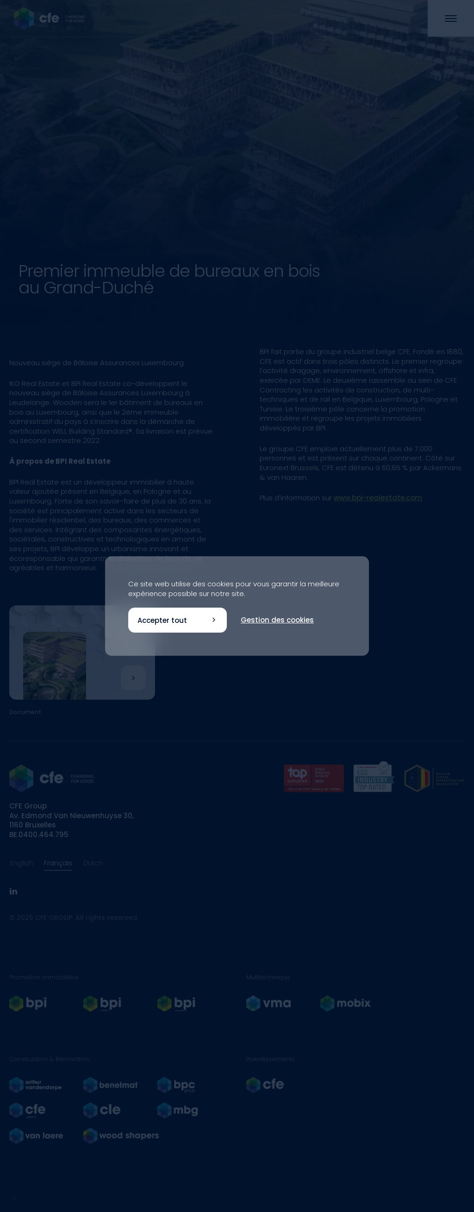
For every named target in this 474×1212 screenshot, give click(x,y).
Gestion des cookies (277, 620)
